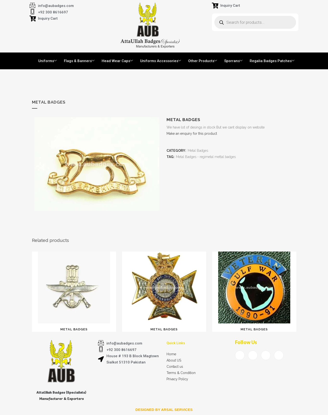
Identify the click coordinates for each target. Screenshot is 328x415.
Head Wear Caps (117, 61)
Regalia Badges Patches (272, 61)
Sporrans (233, 61)
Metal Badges (198, 150)
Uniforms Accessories (160, 61)
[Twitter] (253, 355)
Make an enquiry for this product (192, 133)
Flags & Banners (79, 61)
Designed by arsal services (164, 410)
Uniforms (47, 61)
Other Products (202, 61)
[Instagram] (279, 355)
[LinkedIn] (266, 355)
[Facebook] (240, 355)
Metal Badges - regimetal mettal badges (206, 157)
